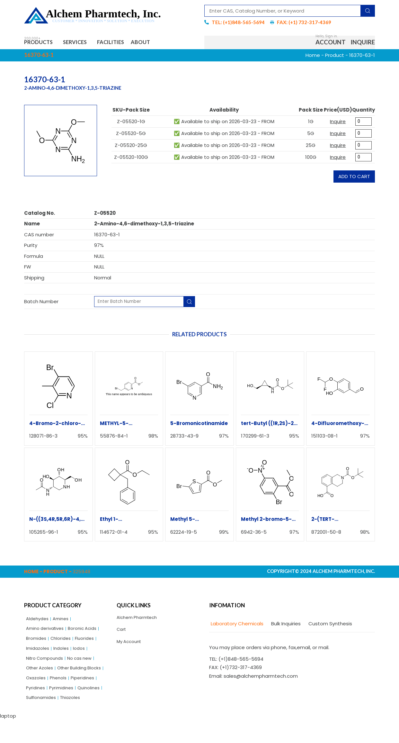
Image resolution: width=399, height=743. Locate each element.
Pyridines (89, 698)
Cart (122, 633)
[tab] (236, 626)
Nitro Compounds (47, 665)
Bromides (37, 643)
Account (330, 43)
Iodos (83, 654)
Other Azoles (41, 676)
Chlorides (64, 643)
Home (313, 57)
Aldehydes (38, 621)
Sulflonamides (43, 720)
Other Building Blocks (50, 687)
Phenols (35, 698)
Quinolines (69, 709)
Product (334, 57)
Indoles (64, 654)
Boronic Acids (89, 632)
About (160, 43)
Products (42, 43)
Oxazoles (90, 687)
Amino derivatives (47, 632)
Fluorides (89, 643)
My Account (131, 646)
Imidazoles (39, 654)
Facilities (124, 43)
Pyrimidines (39, 709)
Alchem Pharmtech (140, 620)
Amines (64, 621)
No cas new (86, 665)
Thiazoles (75, 720)
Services (84, 43)
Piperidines (62, 698)
